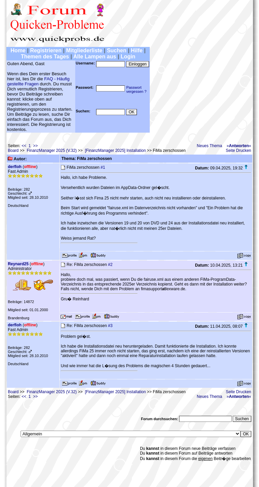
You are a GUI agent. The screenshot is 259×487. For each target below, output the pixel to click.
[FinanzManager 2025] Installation (115, 150)
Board (13, 150)
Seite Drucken (238, 150)
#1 (102, 167)
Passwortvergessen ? (136, 89)
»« (239, 145)
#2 (110, 264)
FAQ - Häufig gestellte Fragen (38, 81)
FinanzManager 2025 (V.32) (52, 150)
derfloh (15, 166)
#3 (110, 325)
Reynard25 (18, 264)
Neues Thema (209, 145)
